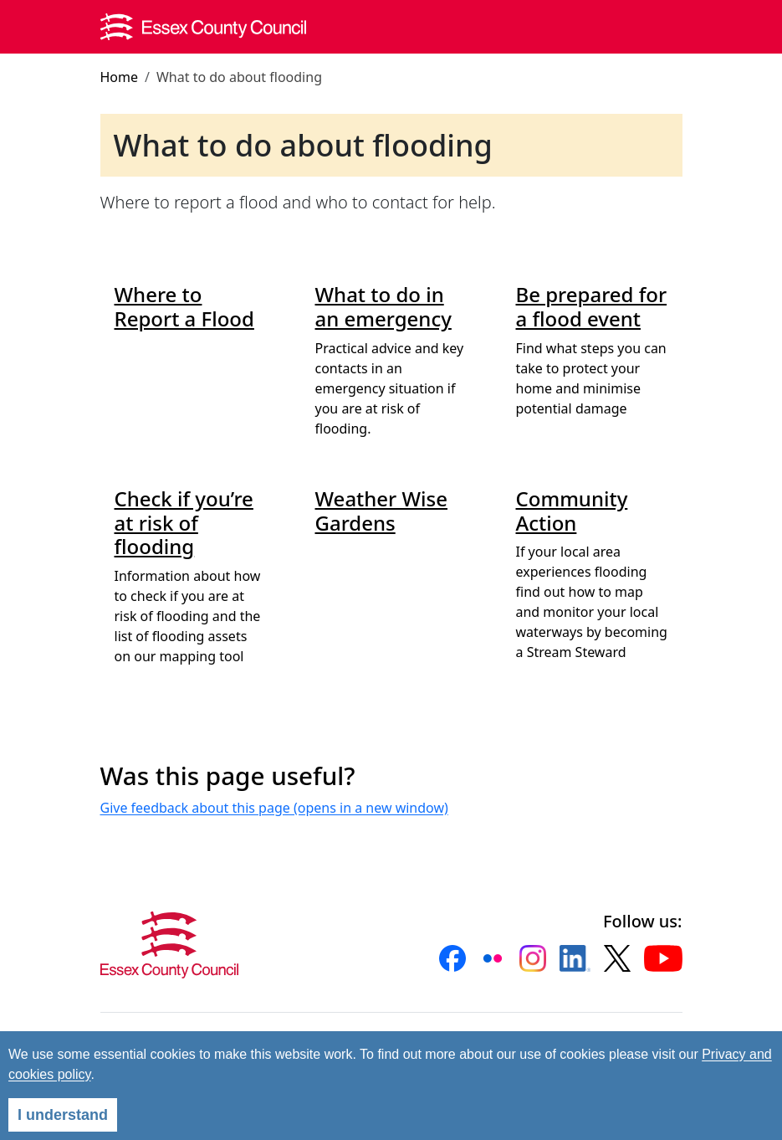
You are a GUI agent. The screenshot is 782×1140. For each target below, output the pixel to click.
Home (119, 77)
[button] (452, 958)
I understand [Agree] (63, 1115)
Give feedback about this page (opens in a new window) (274, 808)
